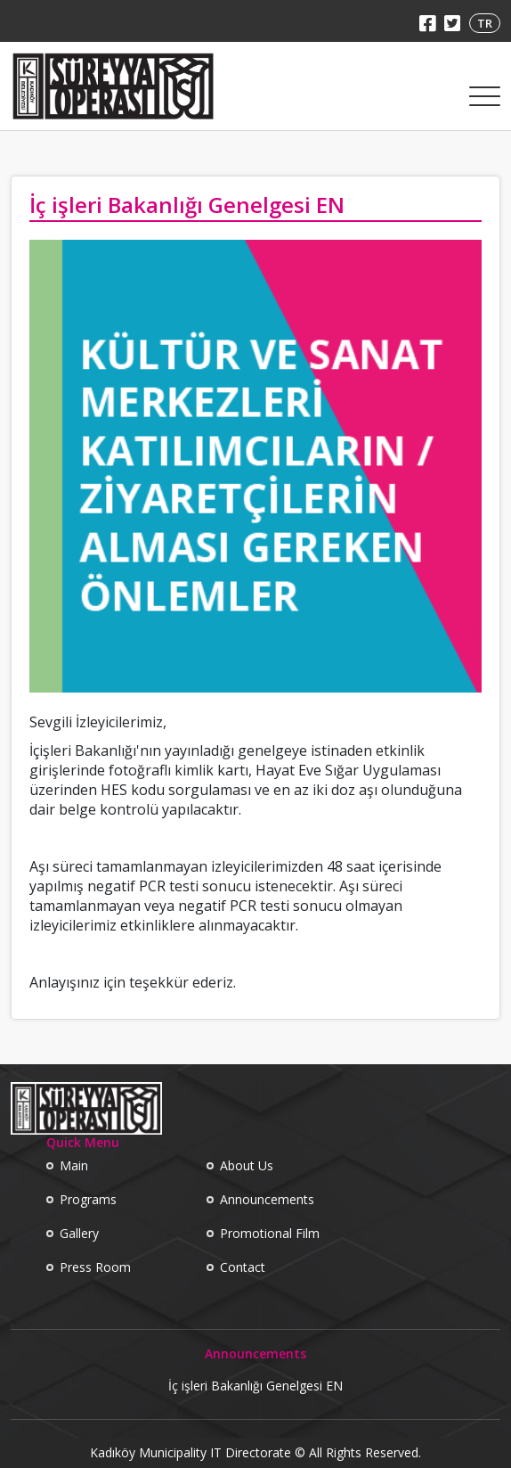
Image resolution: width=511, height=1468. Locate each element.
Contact (242, 1267)
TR (484, 23)
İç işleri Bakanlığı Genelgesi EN (255, 1386)
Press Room (95, 1267)
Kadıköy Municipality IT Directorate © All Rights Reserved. (255, 1453)
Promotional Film (270, 1233)
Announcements (267, 1199)
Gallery (79, 1233)
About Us (246, 1165)
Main (74, 1165)
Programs (88, 1199)
